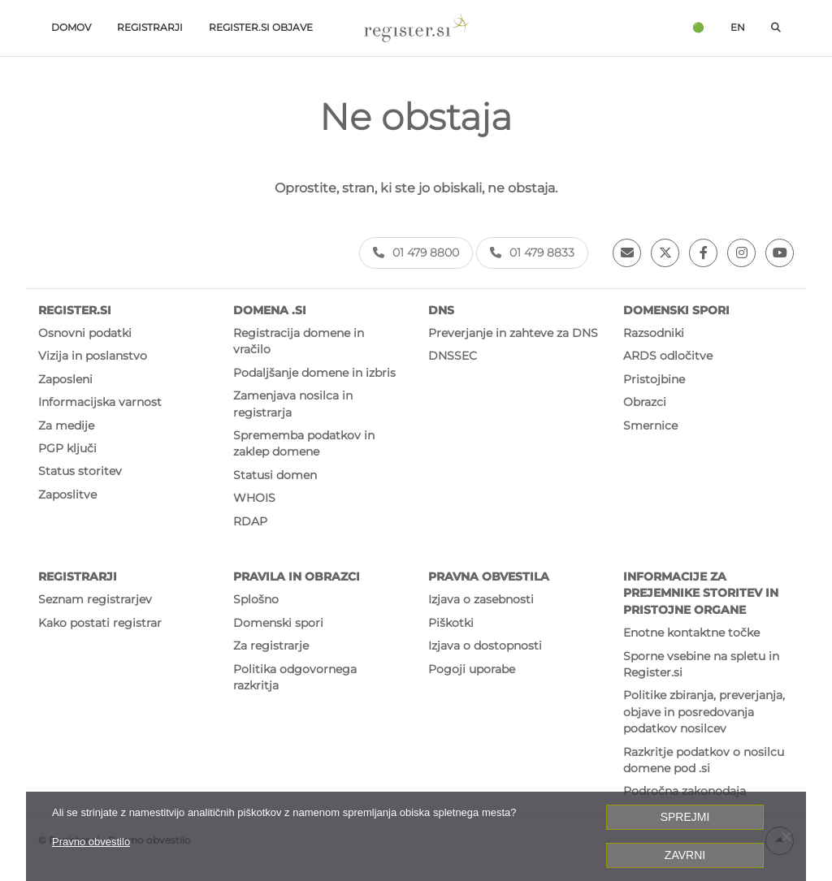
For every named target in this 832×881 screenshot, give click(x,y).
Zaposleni (65, 379)
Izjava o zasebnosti (481, 599)
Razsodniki (653, 332)
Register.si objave (261, 27)
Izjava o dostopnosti (485, 645)
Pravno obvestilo (91, 842)
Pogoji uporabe (471, 669)
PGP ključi (67, 448)
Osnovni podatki (85, 332)
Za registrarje (271, 645)
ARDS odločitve (668, 355)
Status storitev (80, 470)
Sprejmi (685, 816)
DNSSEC (452, 355)
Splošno (256, 599)
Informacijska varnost (100, 401)
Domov (71, 27)
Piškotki (451, 622)
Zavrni (685, 855)
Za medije (66, 425)
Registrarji (150, 27)
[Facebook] (703, 253)
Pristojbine (654, 379)
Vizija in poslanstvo (92, 355)
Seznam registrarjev (95, 599)
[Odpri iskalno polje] (776, 28)
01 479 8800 (416, 252)
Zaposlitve (67, 494)
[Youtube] (779, 253)
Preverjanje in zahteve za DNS (513, 332)
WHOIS (254, 497)
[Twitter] (665, 253)
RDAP (250, 521)
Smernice (650, 425)
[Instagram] (741, 253)
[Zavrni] (786, 836)
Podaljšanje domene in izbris (314, 372)
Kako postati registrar (100, 622)
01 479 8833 (532, 252)
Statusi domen (275, 475)
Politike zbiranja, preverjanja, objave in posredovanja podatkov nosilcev (704, 712)
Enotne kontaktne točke (691, 632)
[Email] (627, 253)
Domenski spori (278, 622)
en (737, 27)
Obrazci (644, 401)
